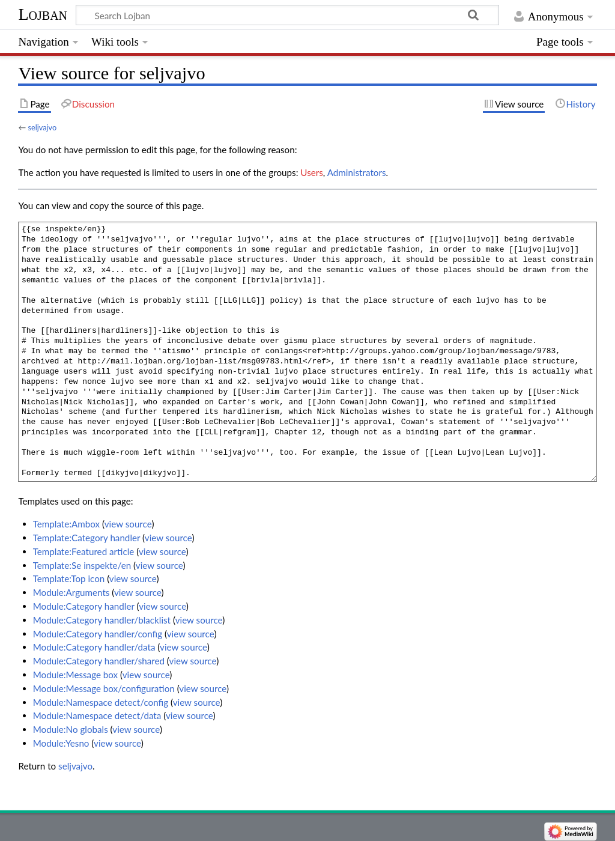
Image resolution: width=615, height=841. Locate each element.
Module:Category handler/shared (99, 660)
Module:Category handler (84, 606)
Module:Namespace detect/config (100, 702)
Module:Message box (75, 674)
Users (311, 172)
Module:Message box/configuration (104, 688)
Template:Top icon (69, 578)
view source (128, 523)
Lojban (42, 14)
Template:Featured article (84, 551)
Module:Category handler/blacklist (102, 620)
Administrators (356, 172)
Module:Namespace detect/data (97, 715)
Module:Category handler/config (97, 633)
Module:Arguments (71, 592)
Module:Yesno (61, 743)
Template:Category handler (87, 537)
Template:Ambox (66, 523)
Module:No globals (70, 729)
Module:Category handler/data (94, 647)
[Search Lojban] (287, 15)
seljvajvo (42, 127)
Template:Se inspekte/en (82, 565)
